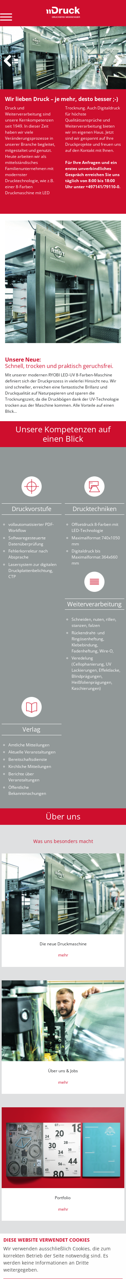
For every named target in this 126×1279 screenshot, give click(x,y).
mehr (63, 955)
